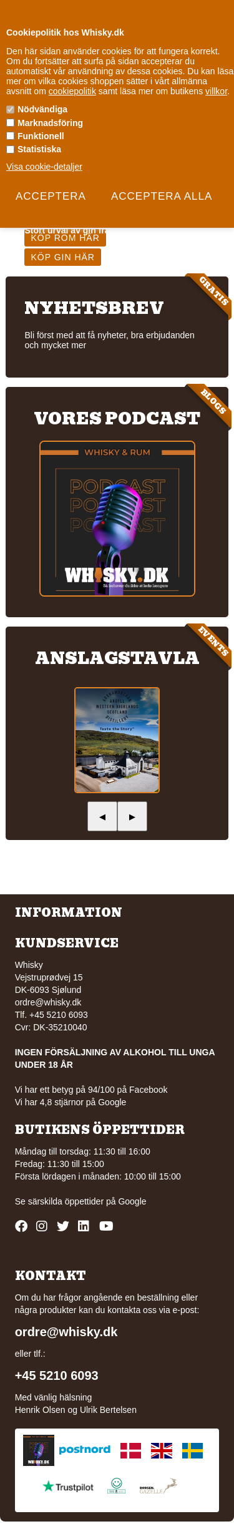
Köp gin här (63, 257)
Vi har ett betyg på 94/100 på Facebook (91, 1090)
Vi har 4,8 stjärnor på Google (71, 1102)
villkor (216, 91)
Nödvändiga (42, 109)
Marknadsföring (50, 123)
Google (132, 1201)
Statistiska (39, 149)
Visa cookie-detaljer (44, 167)
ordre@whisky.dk (48, 1002)
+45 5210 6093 (57, 1375)
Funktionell (40, 136)
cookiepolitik (72, 91)
